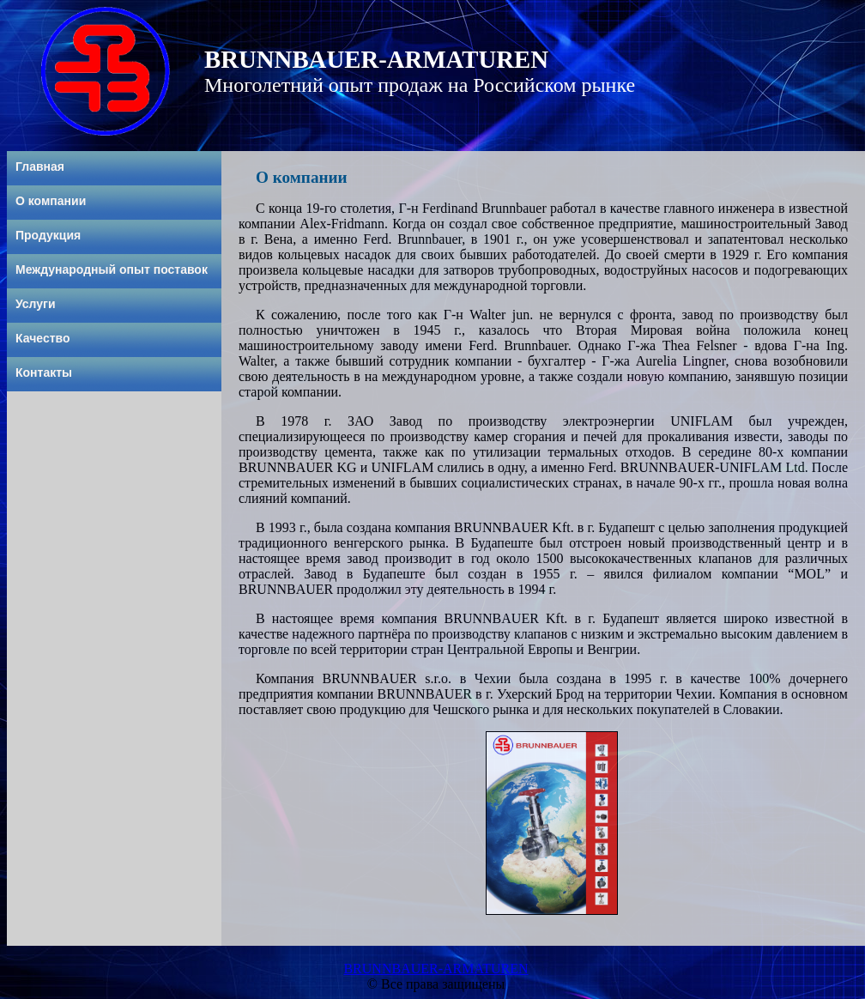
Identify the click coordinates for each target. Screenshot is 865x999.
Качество (42, 338)
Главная (39, 166)
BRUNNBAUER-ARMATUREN (435, 968)
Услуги (35, 304)
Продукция (48, 235)
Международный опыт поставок (111, 269)
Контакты (43, 372)
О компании (50, 201)
